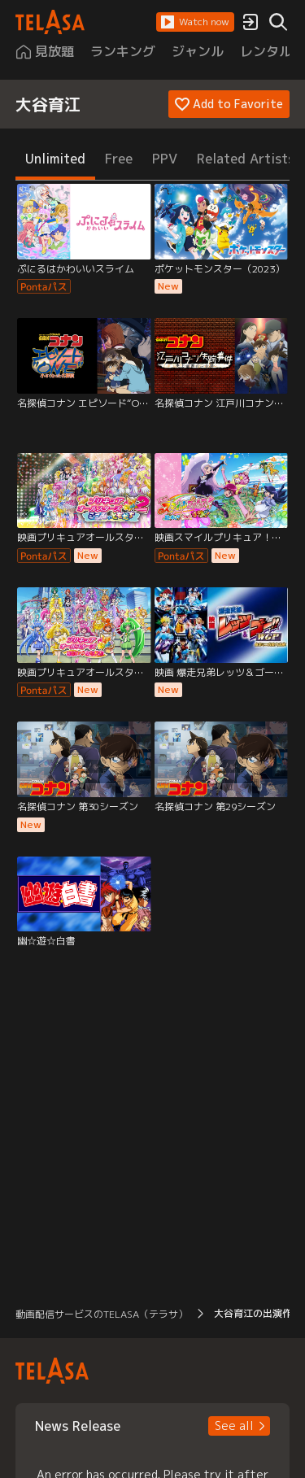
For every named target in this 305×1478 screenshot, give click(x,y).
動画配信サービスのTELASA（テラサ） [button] (101, 1314)
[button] (195, 22)
